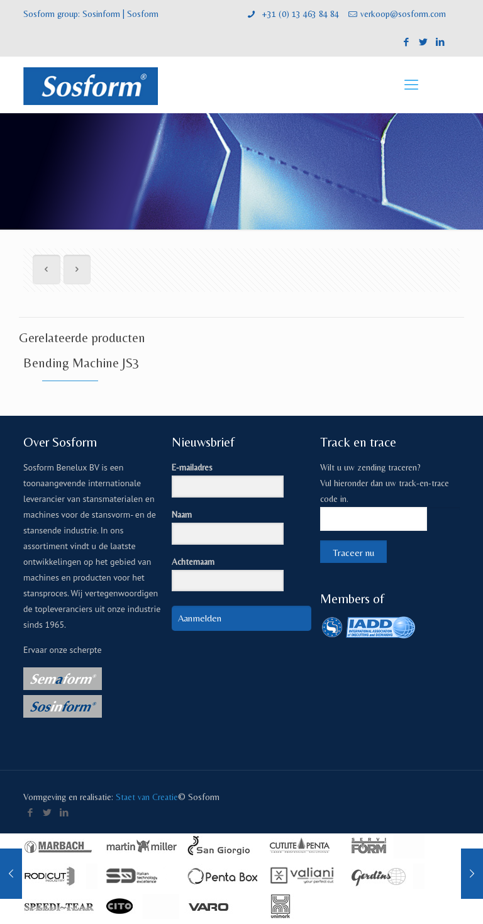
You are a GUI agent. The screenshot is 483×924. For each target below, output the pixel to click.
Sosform (142, 14)
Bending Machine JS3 (81, 362)
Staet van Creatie (147, 797)
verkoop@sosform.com (403, 14)
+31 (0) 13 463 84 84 (299, 14)
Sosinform (101, 14)
